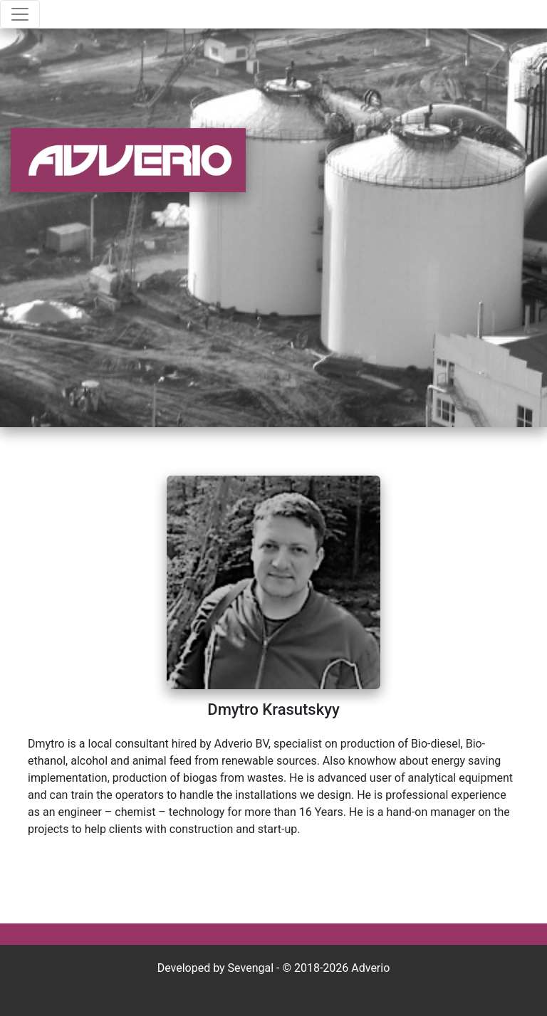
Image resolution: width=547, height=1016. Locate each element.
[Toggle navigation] (20, 14)
